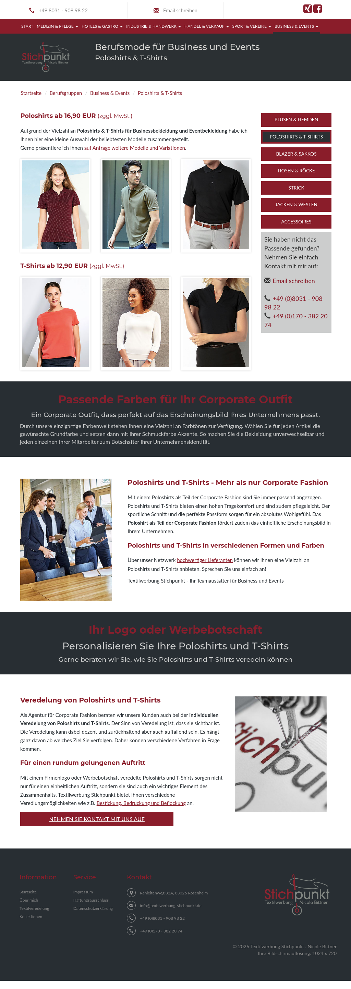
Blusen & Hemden (296, 120)
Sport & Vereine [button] (251, 27)
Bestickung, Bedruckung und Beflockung (142, 811)
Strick (296, 189)
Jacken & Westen (296, 205)
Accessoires (296, 222)
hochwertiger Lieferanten (205, 561)
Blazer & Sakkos (296, 154)
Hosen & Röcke (296, 171)
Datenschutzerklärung (93, 916)
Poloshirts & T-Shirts (172, 93)
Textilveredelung (34, 916)
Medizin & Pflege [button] (57, 27)
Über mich (29, 908)
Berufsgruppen (69, 93)
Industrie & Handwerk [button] (153, 27)
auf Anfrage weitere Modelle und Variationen (134, 149)
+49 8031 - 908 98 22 (65, 11)
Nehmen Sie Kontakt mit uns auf (97, 826)
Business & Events (118, 93)
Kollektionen (31, 924)
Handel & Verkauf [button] (206, 27)
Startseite (32, 93)
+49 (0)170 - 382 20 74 (296, 321)
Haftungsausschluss (91, 908)
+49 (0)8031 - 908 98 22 (293, 304)
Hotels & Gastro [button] (102, 27)
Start (28, 27)
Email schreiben (180, 11)
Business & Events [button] (296, 27)
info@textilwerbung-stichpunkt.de (170, 913)
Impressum (83, 900)
